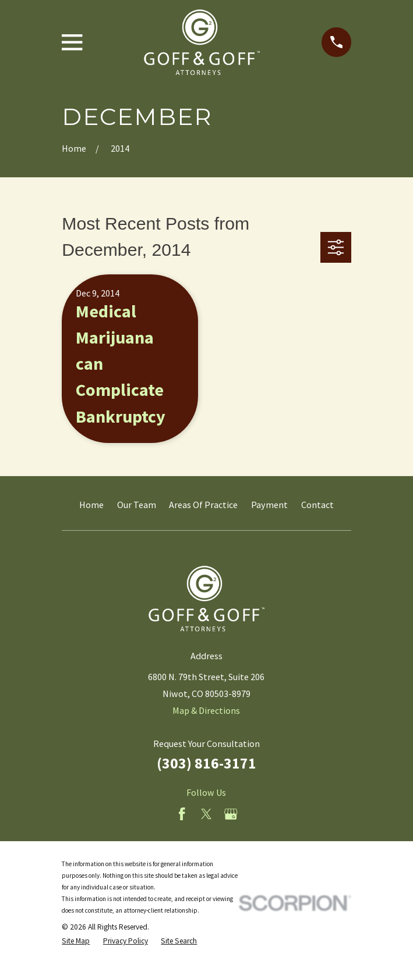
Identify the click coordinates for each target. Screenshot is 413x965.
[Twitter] (206, 814)
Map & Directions (206, 710)
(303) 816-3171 (206, 763)
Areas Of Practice (203, 504)
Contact (317, 504)
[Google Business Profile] (231, 814)
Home (91, 504)
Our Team (136, 504)
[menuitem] (76, 941)
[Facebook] (182, 814)
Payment (269, 504)
